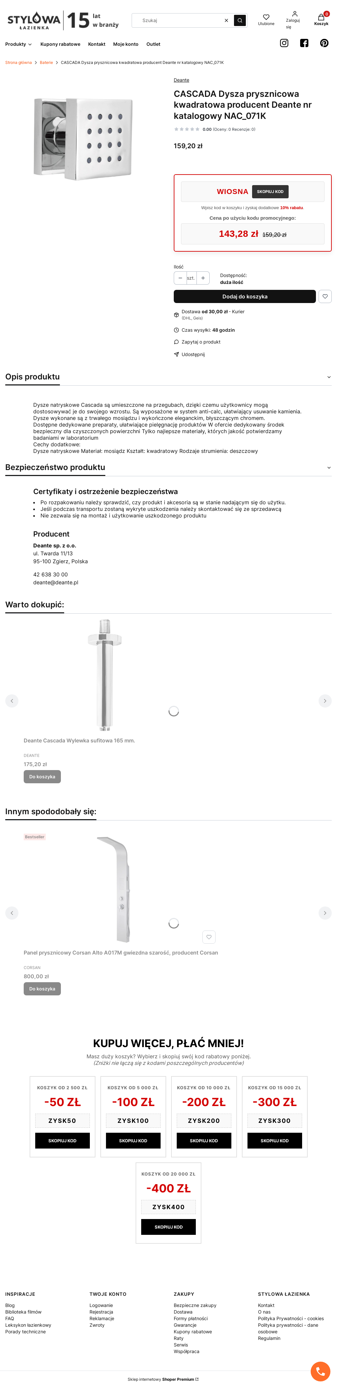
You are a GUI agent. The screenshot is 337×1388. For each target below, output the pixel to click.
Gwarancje (185, 1325)
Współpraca (186, 1351)
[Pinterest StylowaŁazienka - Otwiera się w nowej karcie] (324, 43)
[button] (240, 20)
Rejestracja (101, 1312)
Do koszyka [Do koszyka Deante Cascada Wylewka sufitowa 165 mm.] (42, 776)
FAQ (9, 1318)
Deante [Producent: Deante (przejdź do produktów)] (181, 80)
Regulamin (269, 1338)
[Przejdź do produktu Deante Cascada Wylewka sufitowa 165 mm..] (106, 676)
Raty (179, 1338)
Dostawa (183, 1312)
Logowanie (101, 1305)
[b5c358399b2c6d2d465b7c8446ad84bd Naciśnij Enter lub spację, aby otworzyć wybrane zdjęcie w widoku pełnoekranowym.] (84, 140)
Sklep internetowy (161, 1379)
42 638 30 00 (50, 574)
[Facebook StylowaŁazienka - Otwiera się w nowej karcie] (304, 43)
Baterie (46, 62)
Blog (10, 1305)
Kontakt (266, 1305)
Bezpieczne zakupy (195, 1305)
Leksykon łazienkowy (28, 1325)
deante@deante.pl (55, 582)
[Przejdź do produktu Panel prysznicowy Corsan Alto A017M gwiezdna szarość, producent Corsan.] (121, 888)
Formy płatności (191, 1318)
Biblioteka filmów (23, 1312)
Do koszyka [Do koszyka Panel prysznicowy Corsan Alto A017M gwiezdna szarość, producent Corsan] (42, 988)
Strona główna (18, 62)
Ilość (179, 266)
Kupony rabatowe (193, 1331)
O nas (264, 1312)
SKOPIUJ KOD (270, 191)
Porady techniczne (25, 1331)
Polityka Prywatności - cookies (291, 1318)
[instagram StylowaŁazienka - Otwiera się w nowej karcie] (284, 43)
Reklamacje (102, 1318)
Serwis (181, 1344)
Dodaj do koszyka (245, 296)
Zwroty (97, 1325)
